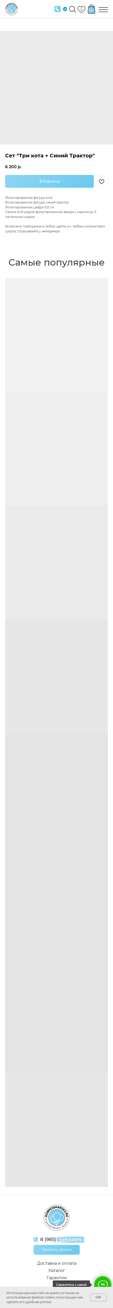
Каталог (56, 1270)
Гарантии (57, 1277)
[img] (57, 9)
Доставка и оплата (56, 1263)
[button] (57, 1250)
